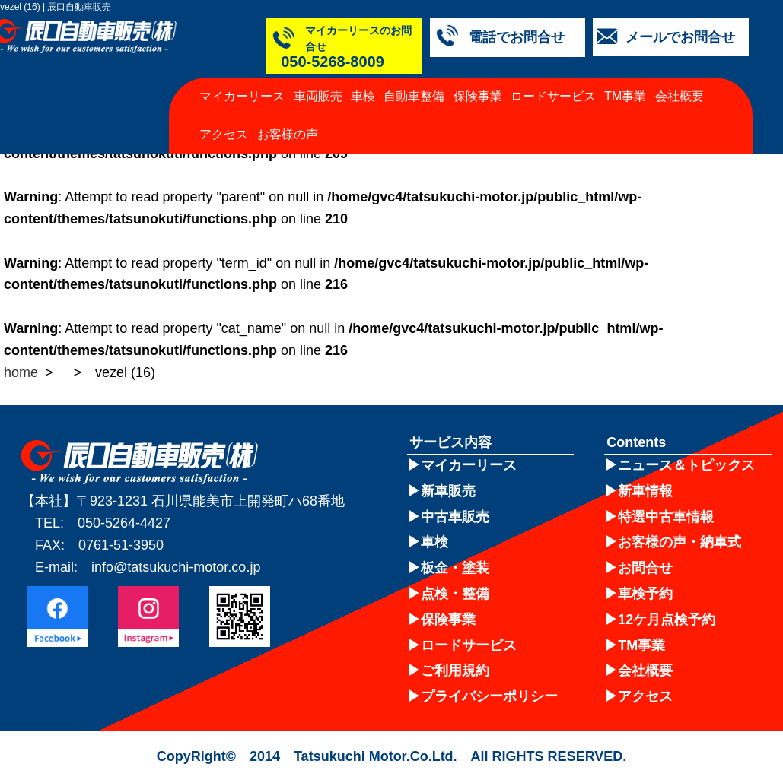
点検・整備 (455, 593)
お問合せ (645, 567)
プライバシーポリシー (489, 696)
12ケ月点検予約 (666, 619)
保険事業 (478, 80)
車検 (363, 80)
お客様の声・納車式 (679, 542)
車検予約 (645, 593)
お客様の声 (287, 118)
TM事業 (625, 80)
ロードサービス (553, 80)
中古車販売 (455, 517)
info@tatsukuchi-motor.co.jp (175, 567)
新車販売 (448, 491)
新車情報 (645, 491)
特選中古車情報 (666, 517)
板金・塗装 (455, 567)
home (21, 372)
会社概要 (679, 80)
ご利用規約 (455, 670)
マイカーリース (242, 80)
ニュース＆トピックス (686, 465)
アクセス (223, 118)
